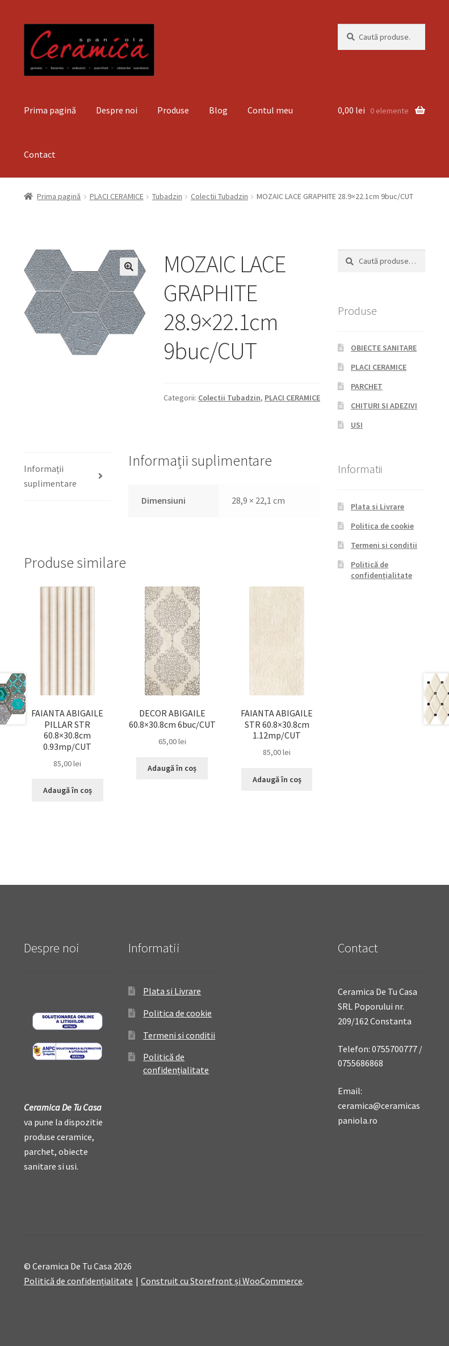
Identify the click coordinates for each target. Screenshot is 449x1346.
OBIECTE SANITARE (384, 348)
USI (357, 425)
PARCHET (367, 386)
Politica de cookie (382, 526)
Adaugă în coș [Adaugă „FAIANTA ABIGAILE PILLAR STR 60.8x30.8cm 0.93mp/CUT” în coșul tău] (67, 790)
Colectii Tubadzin (219, 196)
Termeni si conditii (384, 545)
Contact (40, 154)
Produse (173, 110)
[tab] (67, 477)
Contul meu (270, 110)
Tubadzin (167, 196)
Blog (218, 110)
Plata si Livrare (377, 506)
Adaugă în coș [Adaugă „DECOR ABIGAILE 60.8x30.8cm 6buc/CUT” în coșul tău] (172, 768)
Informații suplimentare (50, 476)
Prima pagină (50, 110)
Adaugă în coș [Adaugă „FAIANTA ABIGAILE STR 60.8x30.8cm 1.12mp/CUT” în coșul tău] (277, 779)
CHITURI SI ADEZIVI (384, 405)
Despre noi (116, 110)
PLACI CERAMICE (117, 196)
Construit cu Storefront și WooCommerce (222, 1280)
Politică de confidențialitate (381, 570)
